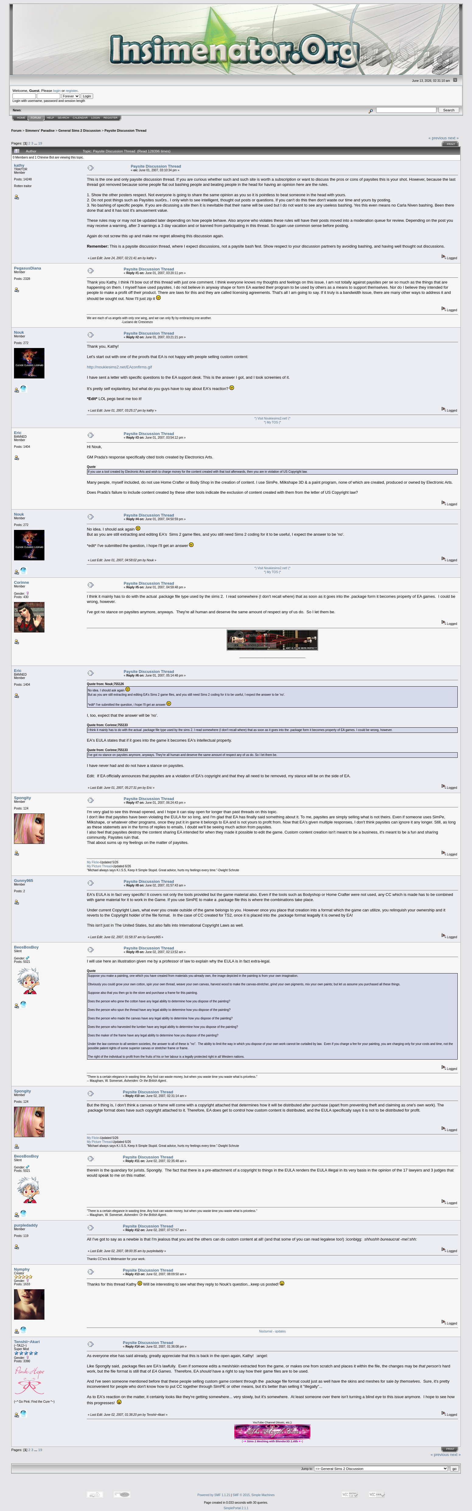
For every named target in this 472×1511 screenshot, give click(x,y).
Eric (18, 432)
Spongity (22, 798)
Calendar (80, 117)
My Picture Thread (99, 866)
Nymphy (22, 1269)
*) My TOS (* (272, 422)
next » (453, 138)
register (71, 90)
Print (451, 144)
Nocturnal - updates (272, 1331)
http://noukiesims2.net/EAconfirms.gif (119, 367)
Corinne (21, 582)
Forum (36, 117)
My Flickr (93, 862)
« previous (437, 138)
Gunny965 (23, 880)
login (57, 90)
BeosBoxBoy (26, 947)
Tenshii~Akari (27, 1341)
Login (95, 117)
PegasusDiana (27, 268)
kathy (19, 165)
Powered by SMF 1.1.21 (214, 1495)
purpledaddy (26, 1225)
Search (63, 117)
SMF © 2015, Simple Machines (253, 1495)
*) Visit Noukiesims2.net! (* (272, 418)
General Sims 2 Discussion (79, 130)
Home (21, 117)
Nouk (19, 332)
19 (40, 143)
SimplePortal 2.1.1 (236, 1508)
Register (110, 117)
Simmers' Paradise (39, 130)
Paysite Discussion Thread (125, 130)
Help (50, 117)
